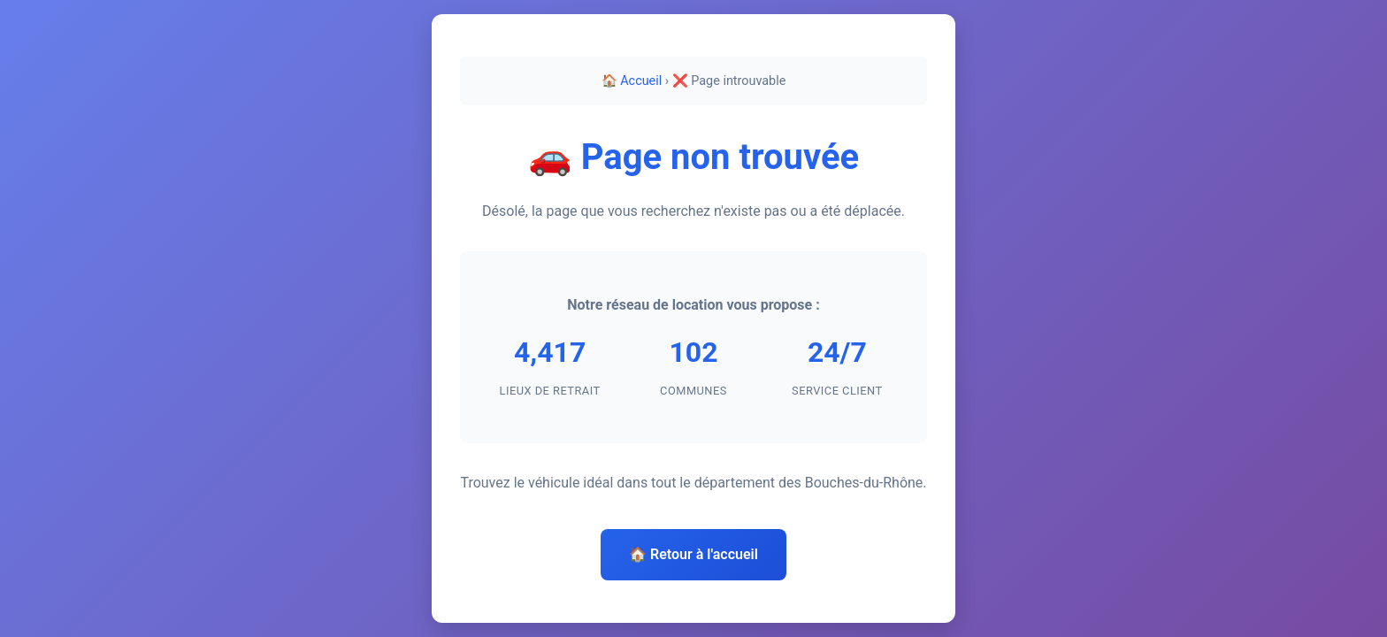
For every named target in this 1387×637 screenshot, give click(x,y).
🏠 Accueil (632, 80)
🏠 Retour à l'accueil (693, 554)
